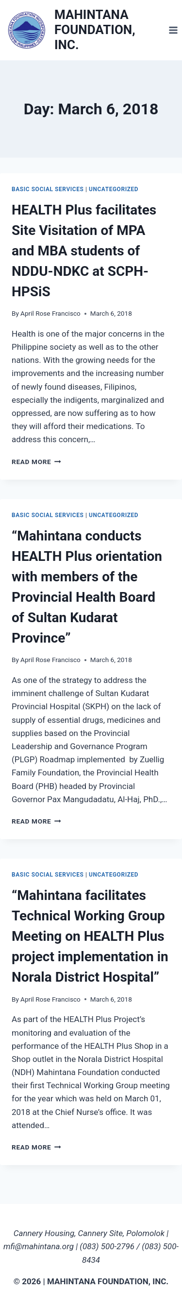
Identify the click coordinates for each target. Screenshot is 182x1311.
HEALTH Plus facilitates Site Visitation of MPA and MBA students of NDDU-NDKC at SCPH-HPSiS (84, 251)
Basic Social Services (47, 189)
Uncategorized (113, 189)
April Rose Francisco (50, 313)
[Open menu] (173, 29)
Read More (36, 462)
